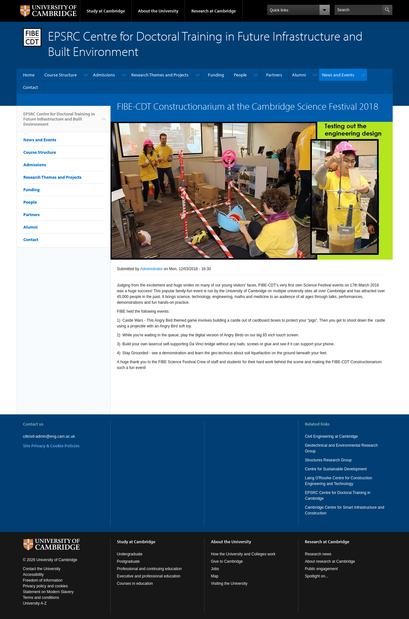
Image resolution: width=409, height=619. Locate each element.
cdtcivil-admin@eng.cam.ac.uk (49, 436)
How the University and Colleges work (243, 554)
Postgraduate (128, 561)
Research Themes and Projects (160, 75)
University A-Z (35, 603)
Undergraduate (130, 554)
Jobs (215, 569)
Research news (318, 554)
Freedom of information (43, 580)
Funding (216, 75)
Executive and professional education (149, 576)
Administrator (151, 269)
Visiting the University (229, 583)
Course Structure (60, 75)
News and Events (338, 75)
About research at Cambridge (330, 561)
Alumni (299, 75)
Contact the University (41, 569)
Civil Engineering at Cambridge (331, 436)
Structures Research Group (328, 460)
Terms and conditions (41, 597)
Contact (30, 87)
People (240, 75)
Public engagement (321, 569)
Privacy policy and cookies (45, 586)
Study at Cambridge (106, 11)
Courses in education (135, 583)
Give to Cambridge (227, 561)
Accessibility (33, 574)
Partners (274, 75)
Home (29, 75)
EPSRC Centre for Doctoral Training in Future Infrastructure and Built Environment (59, 121)
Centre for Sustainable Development (336, 469)
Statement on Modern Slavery (48, 592)
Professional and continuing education (149, 569)
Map (214, 576)
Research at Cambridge (213, 11)
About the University (158, 11)
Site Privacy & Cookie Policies (51, 446)
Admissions (104, 75)
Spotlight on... (316, 576)
